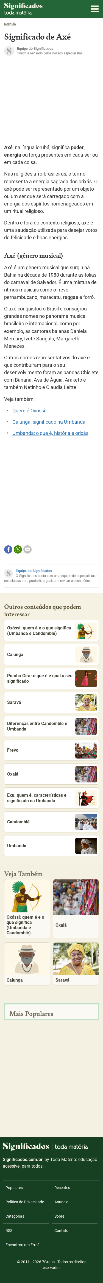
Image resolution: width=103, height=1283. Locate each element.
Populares (14, 1187)
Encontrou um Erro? (22, 1245)
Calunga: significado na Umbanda (48, 422)
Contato (61, 1230)
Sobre (59, 1216)
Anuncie (61, 1202)
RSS (8, 1230)
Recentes (62, 1187)
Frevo (52, 750)
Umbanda (52, 846)
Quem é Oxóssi (28, 410)
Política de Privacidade (24, 1202)
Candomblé (52, 822)
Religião (10, 24)
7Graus (48, 1262)
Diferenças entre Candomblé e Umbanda (52, 726)
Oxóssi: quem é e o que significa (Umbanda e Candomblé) (52, 631)
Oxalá (52, 774)
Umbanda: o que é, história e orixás (50, 433)
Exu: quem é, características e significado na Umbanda (52, 798)
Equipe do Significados (34, 571)
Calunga (52, 654)
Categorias (14, 1216)
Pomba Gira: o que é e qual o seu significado (52, 678)
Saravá (52, 702)
